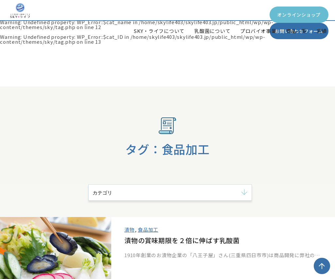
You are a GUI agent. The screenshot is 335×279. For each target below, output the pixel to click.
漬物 (129, 229)
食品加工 (148, 229)
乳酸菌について (212, 30)
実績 (322, 30)
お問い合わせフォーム (289, 14)
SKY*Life (34, 20)
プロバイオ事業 (258, 30)
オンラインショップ (204, 14)
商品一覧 (296, 30)
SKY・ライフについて (159, 30)
